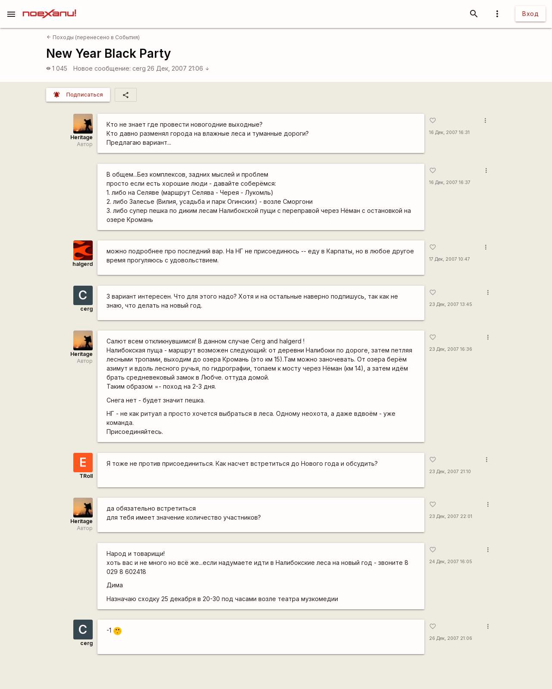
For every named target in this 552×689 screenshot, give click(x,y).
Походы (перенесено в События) (93, 37)
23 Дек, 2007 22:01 (450, 516)
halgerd (82, 264)
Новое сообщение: (102, 68)
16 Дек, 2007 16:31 (449, 132)
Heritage (81, 137)
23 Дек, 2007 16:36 (450, 349)
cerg (139, 68)
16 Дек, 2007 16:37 (449, 182)
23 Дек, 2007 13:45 (450, 304)
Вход (530, 13)
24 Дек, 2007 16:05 (450, 561)
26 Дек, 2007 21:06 (178, 68)
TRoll (86, 476)
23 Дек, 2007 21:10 (450, 471)
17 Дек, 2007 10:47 (449, 259)
